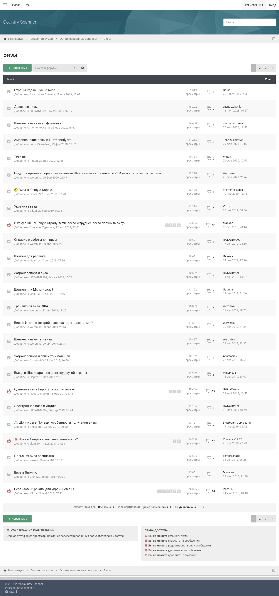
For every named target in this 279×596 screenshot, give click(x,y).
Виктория (36, 426)
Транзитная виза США (31, 306)
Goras (226, 90)
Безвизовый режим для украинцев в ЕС (44, 489)
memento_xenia (40, 127)
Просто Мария (39, 393)
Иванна (35, 260)
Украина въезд (25, 206)
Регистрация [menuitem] (254, 5)
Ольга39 (35, 194)
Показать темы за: (94, 507)
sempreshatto (231, 455)
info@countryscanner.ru (20, 587)
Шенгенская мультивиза (33, 339)
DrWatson (229, 472)
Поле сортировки (145, 507)
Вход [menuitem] (272, 5)
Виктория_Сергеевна (237, 422)
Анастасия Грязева (42, 94)
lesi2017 (228, 489)
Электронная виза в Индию (35, 406)
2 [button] (259, 67)
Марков (228, 223)
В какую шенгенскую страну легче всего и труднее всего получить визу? (69, 223)
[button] (272, 68)
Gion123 (35, 476)
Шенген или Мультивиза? (33, 290)
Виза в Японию (25, 472)
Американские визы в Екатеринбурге (42, 140)
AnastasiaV (37, 360)
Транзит (20, 156)
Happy (33, 377)
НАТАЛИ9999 (38, 111)
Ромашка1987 (232, 439)
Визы (10, 55)
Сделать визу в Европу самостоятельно (44, 389)
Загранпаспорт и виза (31, 273)
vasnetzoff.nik (232, 106)
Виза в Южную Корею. (36, 190)
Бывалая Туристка (42, 227)
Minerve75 (229, 372)
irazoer (34, 460)
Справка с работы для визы (35, 240)
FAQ (27, 4)
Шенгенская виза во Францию (37, 123)
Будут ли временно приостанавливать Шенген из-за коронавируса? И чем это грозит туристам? (87, 173)
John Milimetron (40, 144)
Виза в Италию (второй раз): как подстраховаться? (53, 323)
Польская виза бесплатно (34, 456)
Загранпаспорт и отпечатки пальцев (42, 356)
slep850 (35, 443)
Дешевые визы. (26, 107)
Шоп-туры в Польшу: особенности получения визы (58, 422)
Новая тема (17, 67)
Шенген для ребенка (30, 256)
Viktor (33, 210)
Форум (16, 4)
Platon (34, 160)
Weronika (35, 177)
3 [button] (266, 67)
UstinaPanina (231, 389)
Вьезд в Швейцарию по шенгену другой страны (50, 373)
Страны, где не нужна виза (34, 90)
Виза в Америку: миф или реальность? (48, 439)
